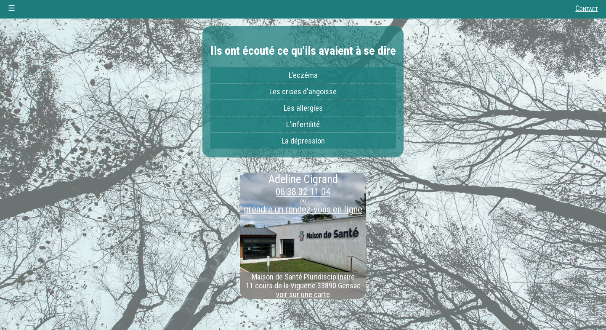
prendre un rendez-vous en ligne (303, 209)
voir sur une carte (303, 294)
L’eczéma (303, 75)
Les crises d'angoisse (303, 91)
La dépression (303, 141)
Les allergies (303, 108)
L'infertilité (303, 124)
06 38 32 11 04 (303, 191)
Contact (586, 8)
